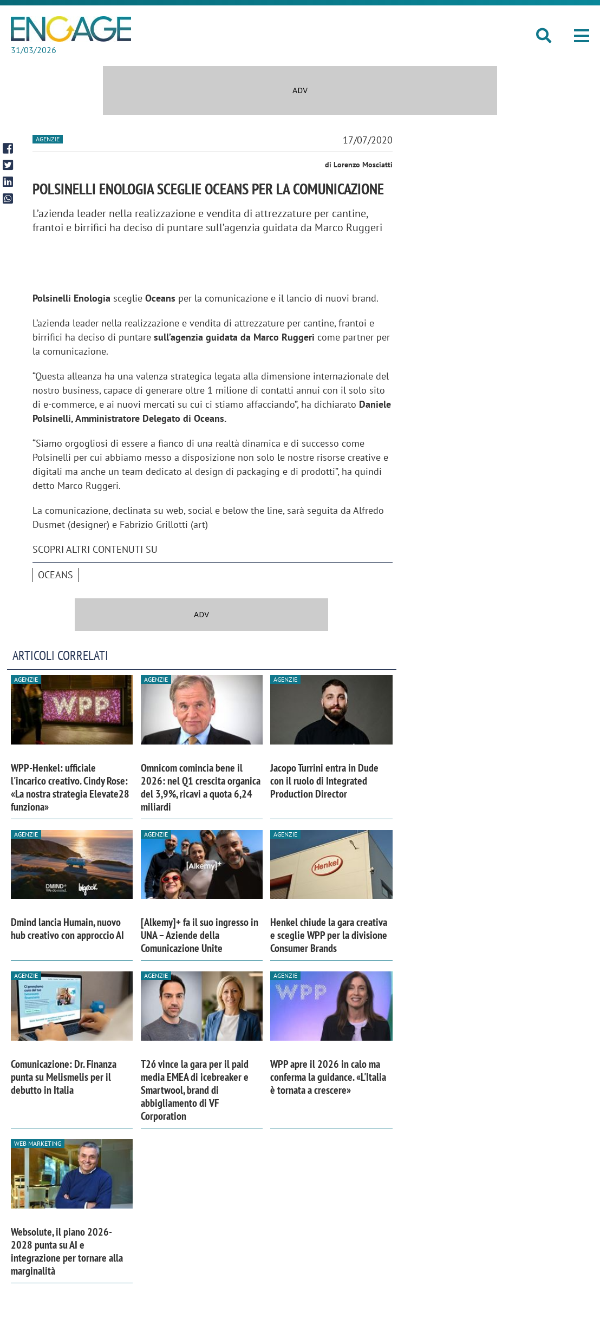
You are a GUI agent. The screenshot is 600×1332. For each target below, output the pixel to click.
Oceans (55, 575)
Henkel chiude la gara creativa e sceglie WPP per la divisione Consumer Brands (328, 935)
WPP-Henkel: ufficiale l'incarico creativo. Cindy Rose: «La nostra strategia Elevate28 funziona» (70, 787)
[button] (581, 35)
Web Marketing (37, 1143)
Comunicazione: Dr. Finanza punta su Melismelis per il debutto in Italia (63, 1076)
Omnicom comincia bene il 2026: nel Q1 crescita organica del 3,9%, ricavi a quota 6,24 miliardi (200, 787)
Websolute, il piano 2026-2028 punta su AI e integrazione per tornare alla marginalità (67, 1251)
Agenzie (48, 139)
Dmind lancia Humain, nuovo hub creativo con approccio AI (67, 929)
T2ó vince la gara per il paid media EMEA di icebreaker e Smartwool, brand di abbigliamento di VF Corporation (195, 1089)
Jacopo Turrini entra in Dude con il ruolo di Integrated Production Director (324, 780)
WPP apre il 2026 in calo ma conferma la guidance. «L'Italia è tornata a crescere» (328, 1076)
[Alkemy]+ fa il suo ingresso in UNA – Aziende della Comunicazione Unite (199, 935)
